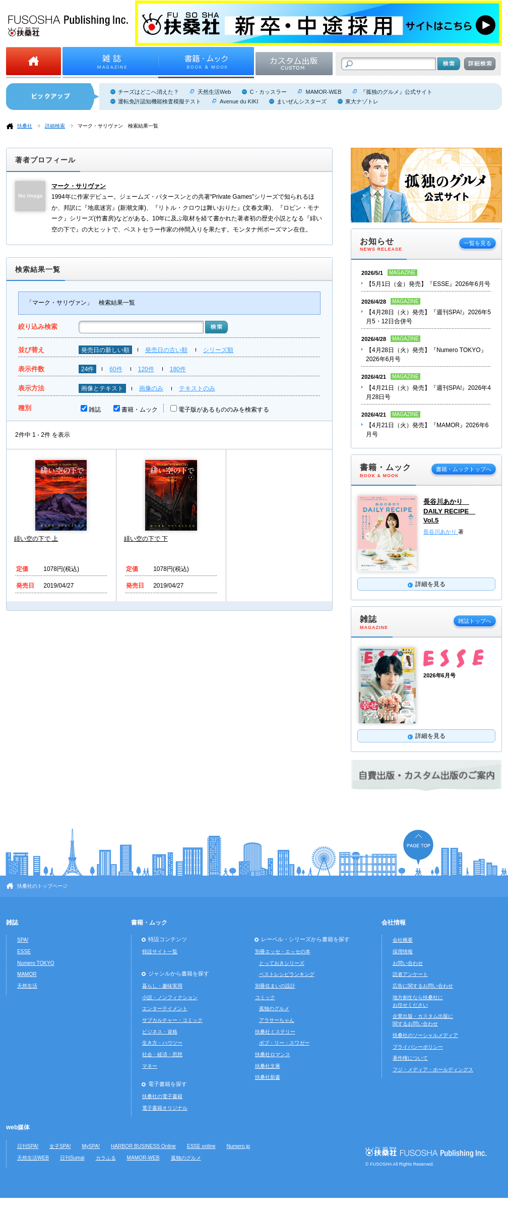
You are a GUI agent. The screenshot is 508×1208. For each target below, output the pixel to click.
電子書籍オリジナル (164, 1108)
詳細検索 (55, 126)
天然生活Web (214, 92)
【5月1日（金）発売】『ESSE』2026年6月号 (428, 283)
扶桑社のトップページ (42, 886)
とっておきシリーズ (281, 963)
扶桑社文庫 (267, 1066)
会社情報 (394, 922)
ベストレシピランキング (286, 974)
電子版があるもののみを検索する (223, 409)
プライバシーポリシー (418, 1047)
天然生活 (27, 986)
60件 (115, 369)
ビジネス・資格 (159, 1031)
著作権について (410, 1058)
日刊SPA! (27, 1146)
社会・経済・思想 (162, 1054)
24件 (87, 369)
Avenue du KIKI (239, 101)
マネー (149, 1066)
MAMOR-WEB (323, 92)
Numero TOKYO (35, 963)
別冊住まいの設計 (275, 986)
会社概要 (403, 940)
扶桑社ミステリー (275, 1031)
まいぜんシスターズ (302, 101)
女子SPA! (60, 1146)
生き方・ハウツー (162, 1043)
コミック (265, 997)
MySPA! (91, 1146)
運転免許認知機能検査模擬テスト (159, 101)
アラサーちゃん (276, 1020)
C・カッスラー (268, 92)
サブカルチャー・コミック (172, 1020)
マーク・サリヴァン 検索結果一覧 (118, 126)
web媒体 (18, 1127)
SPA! (22, 940)
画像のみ (151, 388)
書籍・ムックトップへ (463, 469)
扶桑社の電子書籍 (162, 1096)
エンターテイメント (164, 1008)
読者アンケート (410, 974)
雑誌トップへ (474, 621)
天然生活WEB (33, 1158)
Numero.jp (238, 1146)
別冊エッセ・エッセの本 (282, 951)
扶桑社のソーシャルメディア (425, 1035)
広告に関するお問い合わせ (423, 986)
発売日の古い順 (166, 350)
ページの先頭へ (418, 847)
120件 (146, 369)
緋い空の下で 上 (36, 538)
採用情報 (403, 951)
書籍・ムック (139, 409)
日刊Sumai (72, 1158)
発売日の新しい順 (105, 350)
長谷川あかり (440, 532)
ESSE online (201, 1146)
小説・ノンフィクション (170, 997)
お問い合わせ (408, 963)
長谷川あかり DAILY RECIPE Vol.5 (449, 511)
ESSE (24, 951)
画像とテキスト (102, 388)
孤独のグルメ (274, 1008)
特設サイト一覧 (159, 951)
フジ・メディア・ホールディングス (433, 1069)
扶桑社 (24, 126)
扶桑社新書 (267, 1077)
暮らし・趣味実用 (162, 986)
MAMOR (27, 974)
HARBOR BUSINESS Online (143, 1146)
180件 (178, 369)
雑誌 (95, 409)
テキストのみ (197, 388)
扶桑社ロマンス (272, 1054)
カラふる (106, 1158)
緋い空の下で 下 (146, 538)
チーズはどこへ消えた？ (148, 92)
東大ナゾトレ (361, 101)
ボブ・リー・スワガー (284, 1043)
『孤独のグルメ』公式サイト (396, 92)
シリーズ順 (218, 350)
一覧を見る (477, 243)
